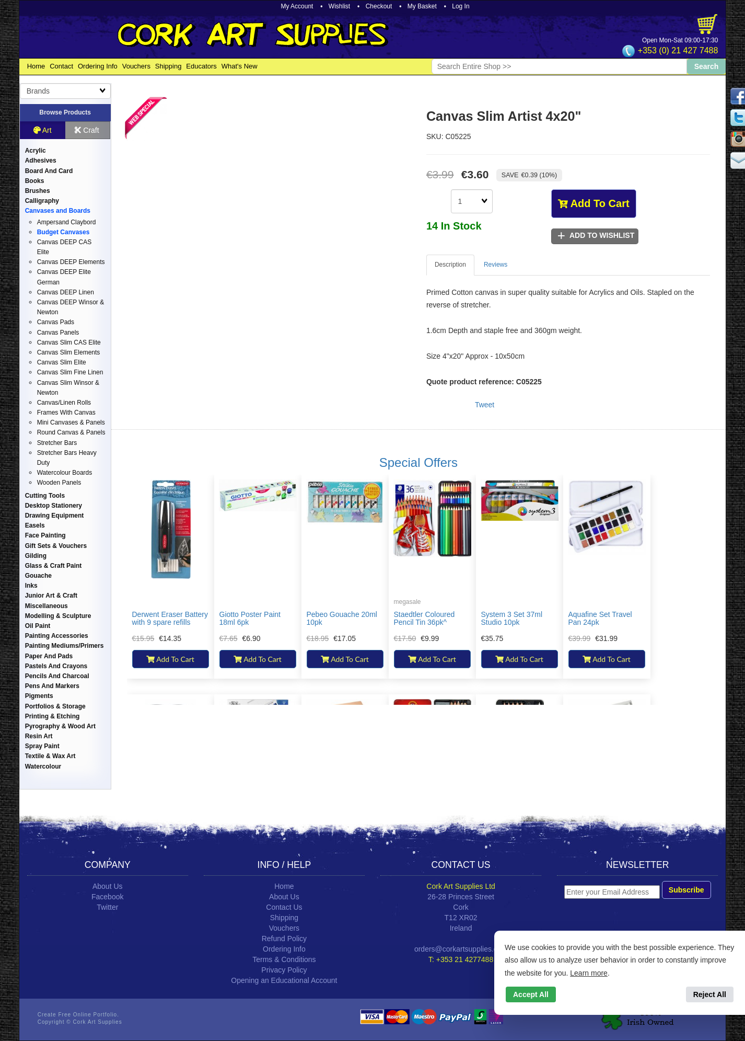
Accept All (531, 994)
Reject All (709, 994)
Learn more (589, 973)
